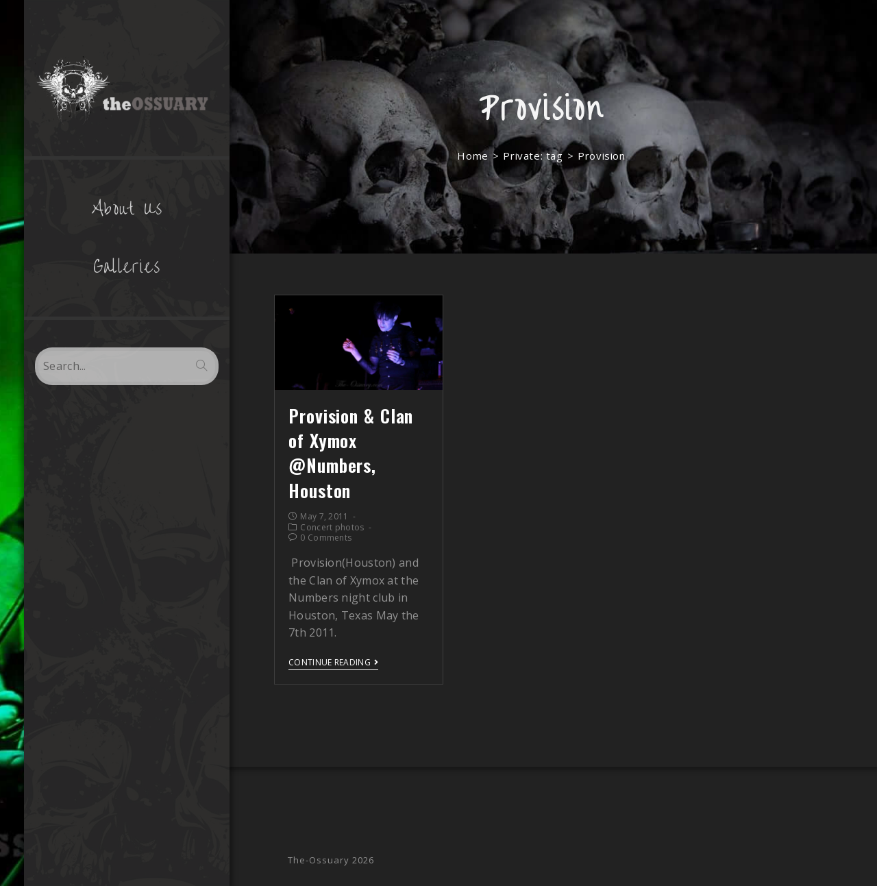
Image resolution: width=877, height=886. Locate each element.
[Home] (472, 155)
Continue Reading (333, 663)
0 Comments (325, 537)
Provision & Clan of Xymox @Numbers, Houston (350, 453)
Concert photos (332, 527)
